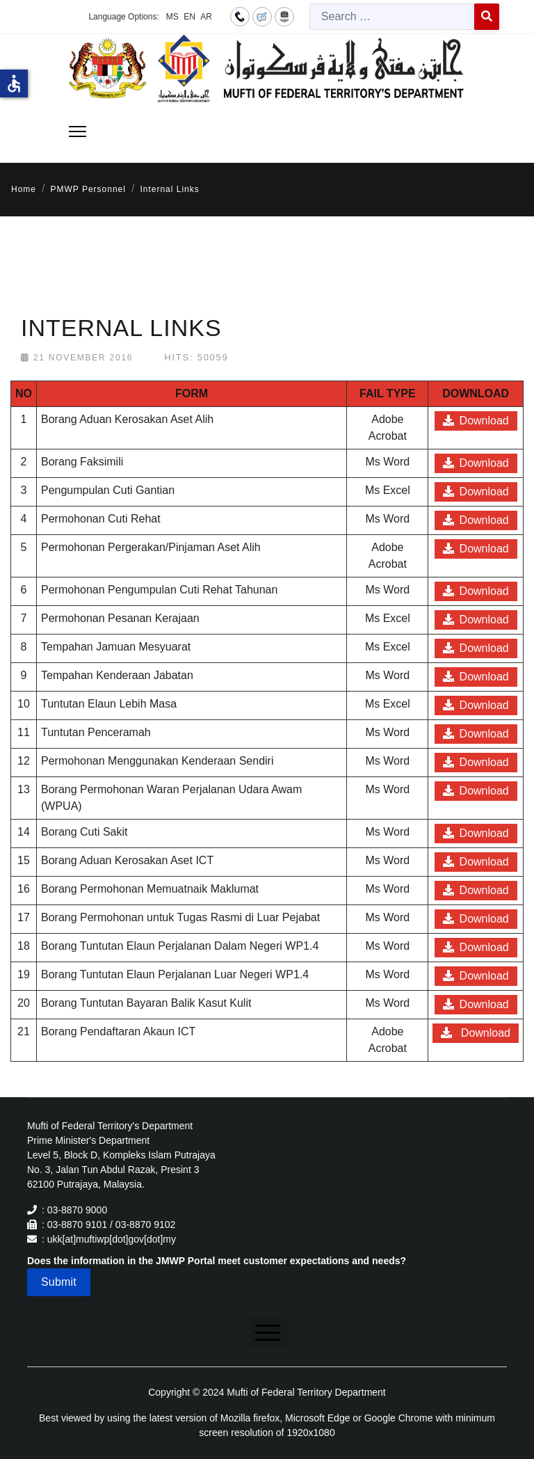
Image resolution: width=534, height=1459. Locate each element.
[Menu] (77, 131)
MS (172, 17)
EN (189, 17)
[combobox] (392, 16)
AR (206, 17)
